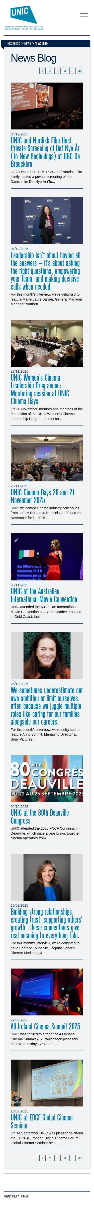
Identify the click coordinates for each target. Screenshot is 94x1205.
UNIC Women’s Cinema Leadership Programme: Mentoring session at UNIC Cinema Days (40, 389)
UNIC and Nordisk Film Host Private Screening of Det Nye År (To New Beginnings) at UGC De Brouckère (45, 152)
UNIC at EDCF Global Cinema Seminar (42, 1121)
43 (80, 71)
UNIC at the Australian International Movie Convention (44, 595)
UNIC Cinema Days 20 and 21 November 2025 (42, 496)
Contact (25, 1196)
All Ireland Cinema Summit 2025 (45, 1026)
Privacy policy (11, 1196)
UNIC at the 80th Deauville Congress (40, 816)
